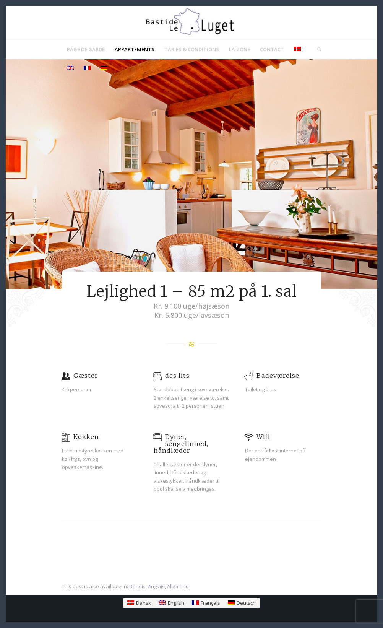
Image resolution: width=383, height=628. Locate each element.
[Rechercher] (316, 49)
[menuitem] (86, 49)
